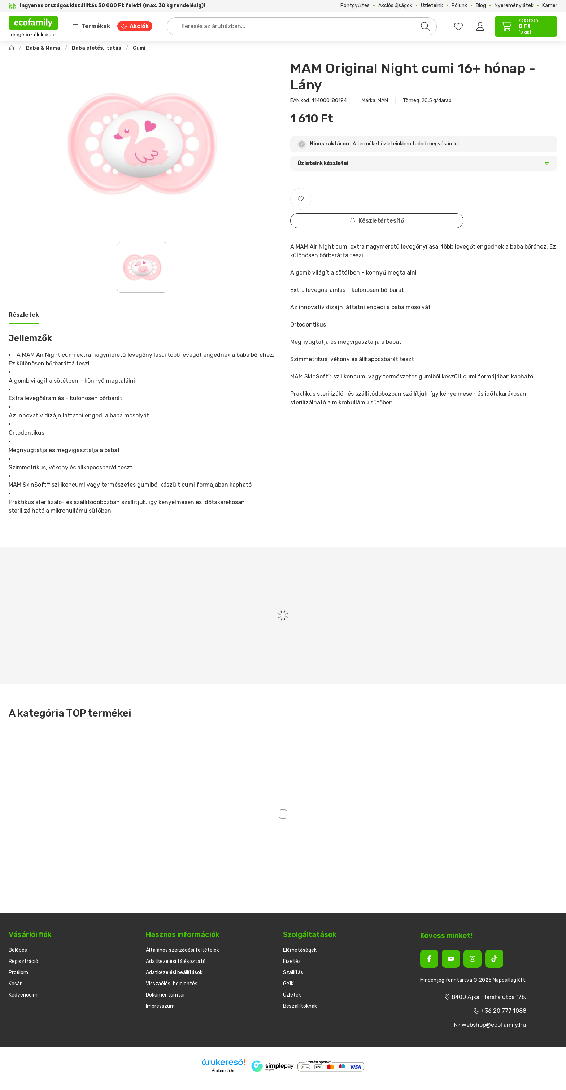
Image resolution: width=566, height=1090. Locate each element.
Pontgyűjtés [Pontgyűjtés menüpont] (355, 6)
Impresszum (160, 1006)
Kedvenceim (23, 995)
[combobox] (302, 26)
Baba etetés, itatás (96, 48)
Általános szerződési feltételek (182, 950)
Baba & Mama (43, 48)
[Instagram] (472, 959)
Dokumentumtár (165, 995)
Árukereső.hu (223, 1070)
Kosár (15, 984)
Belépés (18, 950)
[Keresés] (425, 26)
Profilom (18, 972)
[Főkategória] (11, 48)
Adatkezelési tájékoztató (176, 961)
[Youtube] (451, 959)
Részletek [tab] (24, 314)
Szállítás (293, 972)
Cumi (139, 48)
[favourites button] (458, 26)
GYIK (288, 984)
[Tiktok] (494, 959)
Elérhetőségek (300, 950)
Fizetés (292, 961)
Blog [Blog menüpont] (481, 6)
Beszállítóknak (300, 1006)
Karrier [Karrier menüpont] (549, 6)
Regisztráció (23, 961)
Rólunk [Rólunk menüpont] (459, 6)
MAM (383, 100)
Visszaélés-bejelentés (171, 984)
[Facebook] (429, 959)
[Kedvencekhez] (300, 199)
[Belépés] (480, 26)
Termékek (91, 26)
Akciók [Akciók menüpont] (139, 26)
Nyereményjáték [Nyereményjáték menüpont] (514, 6)
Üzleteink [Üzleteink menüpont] (432, 6)
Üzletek (292, 995)
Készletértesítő (377, 220)
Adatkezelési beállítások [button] (174, 972)
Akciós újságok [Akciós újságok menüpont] (395, 6)
